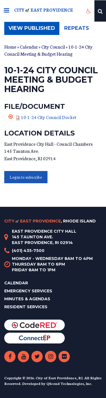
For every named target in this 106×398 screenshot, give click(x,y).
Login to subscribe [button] (26, 177)
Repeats (76, 28)
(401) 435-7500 (28, 250)
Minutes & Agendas (27, 298)
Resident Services (25, 306)
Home (10, 46)
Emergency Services (28, 290)
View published (33, 29)
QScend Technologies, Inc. (69, 383)
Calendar (29, 46)
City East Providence (50, 221)
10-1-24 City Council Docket (48, 117)
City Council (53, 46)
